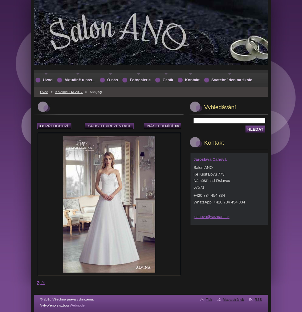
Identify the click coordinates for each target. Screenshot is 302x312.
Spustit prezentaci (109, 126)
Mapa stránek (233, 299)
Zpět (41, 282)
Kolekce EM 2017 (69, 92)
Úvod (44, 92)
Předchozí (53, 126)
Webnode (77, 305)
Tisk (209, 299)
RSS (258, 299)
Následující (163, 126)
